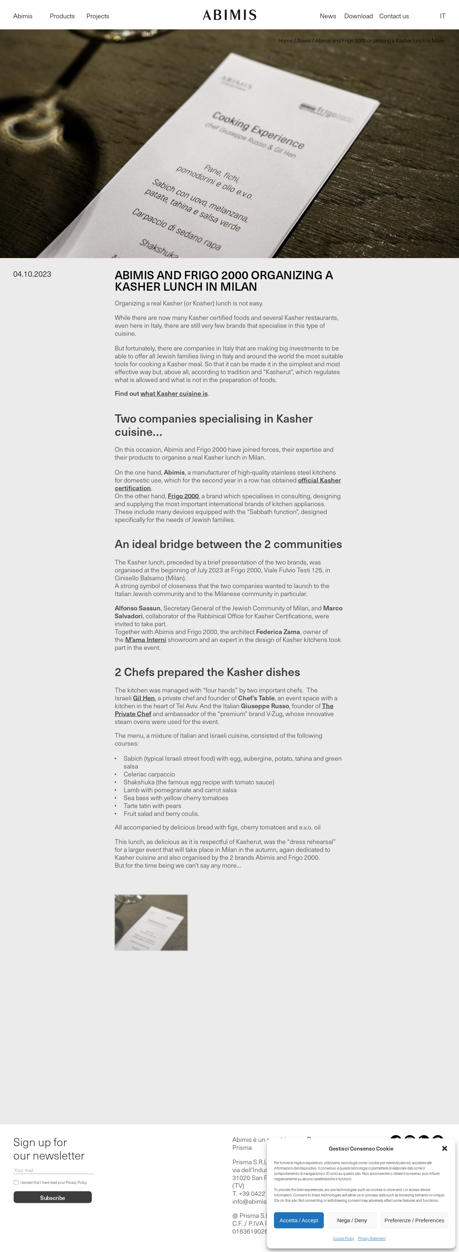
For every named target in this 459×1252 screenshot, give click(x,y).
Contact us (394, 15)
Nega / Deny (352, 1220)
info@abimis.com (256, 1202)
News (328, 15)
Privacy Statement (371, 1238)
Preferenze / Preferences (414, 1220)
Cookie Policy (343, 1238)
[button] (444, 1148)
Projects (97, 15)
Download (358, 15)
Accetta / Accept (299, 1220)
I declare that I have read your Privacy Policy (53, 1182)
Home (285, 40)
